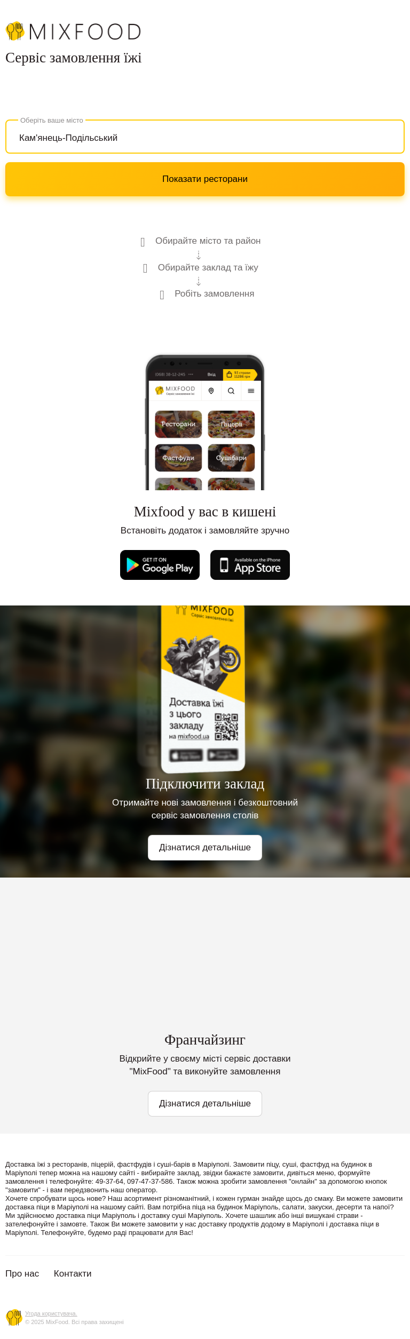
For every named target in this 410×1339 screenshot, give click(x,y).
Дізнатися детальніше (205, 847)
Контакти (73, 1274)
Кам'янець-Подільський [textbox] (68, 138)
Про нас (22, 1274)
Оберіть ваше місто (51, 120)
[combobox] (205, 136)
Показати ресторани (205, 179)
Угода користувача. (51, 1313)
